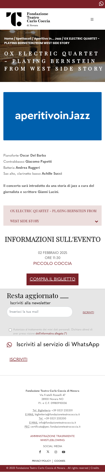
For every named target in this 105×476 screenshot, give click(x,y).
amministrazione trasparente (52, 436)
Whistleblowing (52, 440)
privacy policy (41, 461)
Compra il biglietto (52, 279)
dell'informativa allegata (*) (51, 333)
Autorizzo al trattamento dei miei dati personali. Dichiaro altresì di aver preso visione (52, 331)
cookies (59, 461)
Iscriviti (88, 312)
